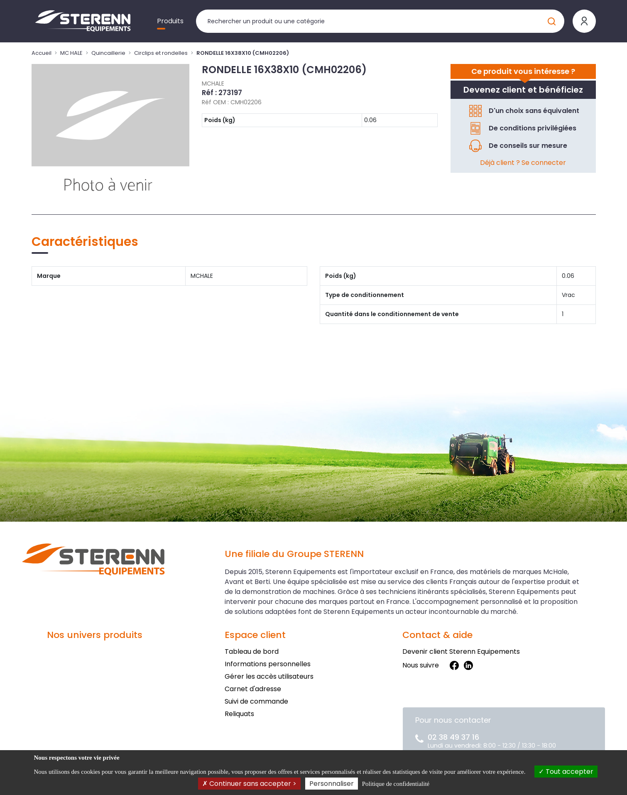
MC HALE (71, 53)
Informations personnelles (268, 664)
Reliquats (239, 714)
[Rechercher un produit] (380, 21)
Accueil (41, 53)
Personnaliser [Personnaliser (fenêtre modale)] (331, 783)
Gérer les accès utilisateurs (269, 676)
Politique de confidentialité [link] (395, 783)
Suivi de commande (256, 701)
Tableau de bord (252, 651)
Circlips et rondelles (161, 53)
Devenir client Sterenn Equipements (461, 651)
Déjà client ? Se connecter (523, 162)
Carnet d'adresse (253, 689)
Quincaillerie (108, 53)
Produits (170, 21)
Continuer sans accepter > (249, 783)
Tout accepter (566, 771)
